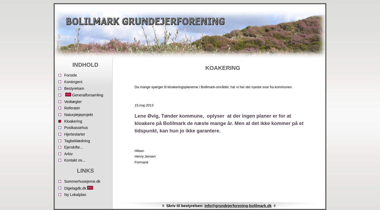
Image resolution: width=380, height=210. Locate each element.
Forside (70, 75)
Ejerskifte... (73, 147)
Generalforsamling (83, 95)
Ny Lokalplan (75, 195)
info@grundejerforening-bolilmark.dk (238, 206)
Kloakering (73, 121)
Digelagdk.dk (79, 188)
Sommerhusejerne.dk (82, 181)
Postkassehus (76, 128)
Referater (72, 108)
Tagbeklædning (77, 141)
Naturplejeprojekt (78, 115)
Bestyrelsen (74, 88)
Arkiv (68, 154)
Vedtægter (73, 102)
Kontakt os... (74, 160)
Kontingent (73, 82)
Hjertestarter (74, 134)
